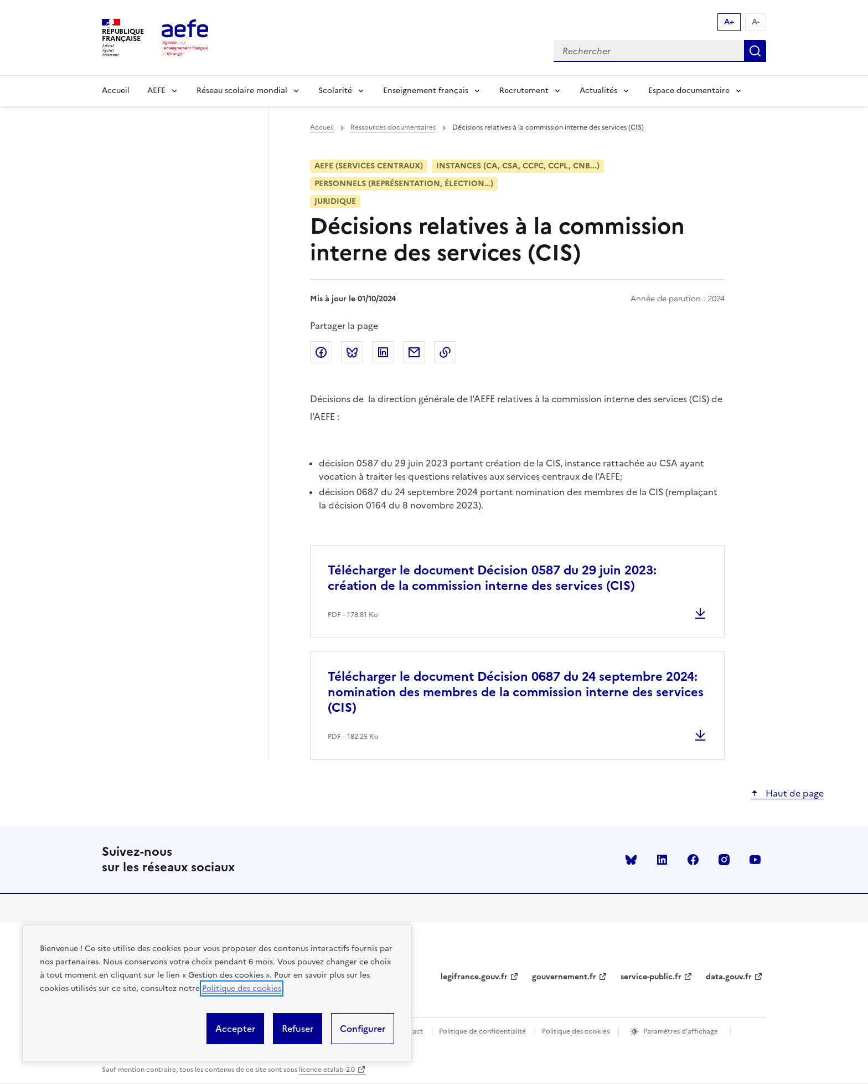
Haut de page (793, 793)
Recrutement (524, 90)
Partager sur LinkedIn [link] (383, 352)
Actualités (598, 90)
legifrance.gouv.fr (474, 977)
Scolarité (335, 90)
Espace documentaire (689, 90)
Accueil (116, 90)
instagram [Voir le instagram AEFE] (724, 860)
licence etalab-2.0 (327, 1070)
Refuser (297, 1028)
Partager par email (414, 352)
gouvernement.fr (564, 977)
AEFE (156, 90)
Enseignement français (425, 90)
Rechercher (755, 51)
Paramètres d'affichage (680, 1031)
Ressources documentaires (393, 127)
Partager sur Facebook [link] (321, 352)
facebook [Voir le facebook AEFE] (693, 860)
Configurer (362, 1028)
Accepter (235, 1028)
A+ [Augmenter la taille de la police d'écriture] (729, 22)
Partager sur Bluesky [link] (352, 352)
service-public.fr (651, 977)
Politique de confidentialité (482, 1031)
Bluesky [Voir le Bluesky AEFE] (631, 860)
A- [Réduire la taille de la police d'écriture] (756, 22)
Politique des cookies (241, 988)
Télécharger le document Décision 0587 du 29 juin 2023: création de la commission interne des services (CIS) (492, 578)
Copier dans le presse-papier (445, 352)
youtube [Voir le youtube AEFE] (755, 860)
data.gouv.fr (729, 977)
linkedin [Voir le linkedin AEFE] (662, 860)
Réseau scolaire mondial (242, 90)
